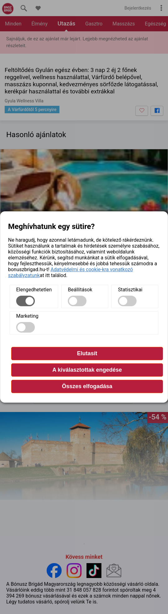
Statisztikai (130, 290)
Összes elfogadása (87, 386)
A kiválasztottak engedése (87, 370)
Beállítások (80, 290)
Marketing (27, 316)
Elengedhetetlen (34, 290)
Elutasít (87, 353)
